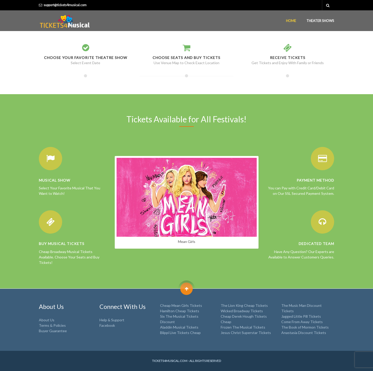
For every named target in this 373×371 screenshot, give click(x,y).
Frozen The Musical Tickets (243, 327)
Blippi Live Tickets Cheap (180, 332)
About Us (46, 320)
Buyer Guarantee (53, 331)
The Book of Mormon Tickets (305, 327)
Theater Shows (320, 21)
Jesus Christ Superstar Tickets (246, 332)
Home (291, 21)
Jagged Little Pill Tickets (301, 316)
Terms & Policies (52, 325)
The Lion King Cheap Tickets (244, 305)
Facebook (107, 325)
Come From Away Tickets (302, 322)
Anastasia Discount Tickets (303, 332)
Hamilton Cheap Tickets (179, 311)
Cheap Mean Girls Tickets (181, 305)
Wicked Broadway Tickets (242, 311)
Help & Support (111, 320)
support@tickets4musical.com (65, 5)
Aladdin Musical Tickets (179, 327)
